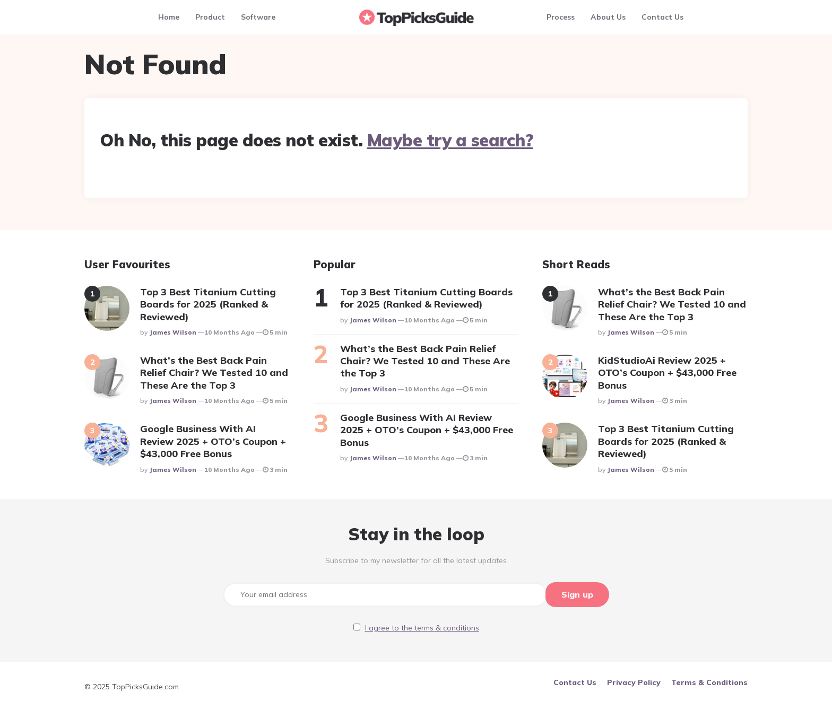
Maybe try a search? (450, 140)
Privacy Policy (634, 682)
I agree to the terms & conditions (422, 627)
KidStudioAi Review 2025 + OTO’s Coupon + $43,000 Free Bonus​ (667, 372)
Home (168, 17)
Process (561, 17)
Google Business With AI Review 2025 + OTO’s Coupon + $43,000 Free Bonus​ (213, 441)
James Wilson (172, 332)
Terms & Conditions (709, 682)
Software (258, 17)
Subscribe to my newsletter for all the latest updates (416, 560)
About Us (608, 17)
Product (210, 17)
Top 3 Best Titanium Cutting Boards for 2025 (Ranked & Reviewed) (208, 304)
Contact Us (662, 17)
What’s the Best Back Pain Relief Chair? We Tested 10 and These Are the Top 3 (214, 372)
